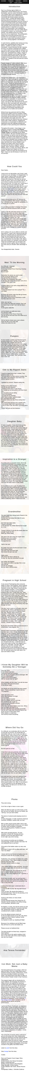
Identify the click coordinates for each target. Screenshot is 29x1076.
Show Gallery (18, 1)
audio (7, 1048)
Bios (25, 1)
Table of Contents (11, 2)
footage (6, 1051)
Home (3, 1)
